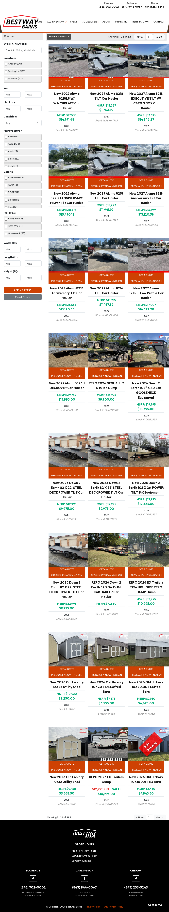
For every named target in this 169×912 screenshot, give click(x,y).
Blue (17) (12, 206)
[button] (33, 878)
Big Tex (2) (13, 158)
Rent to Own (141, 21)
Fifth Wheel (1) (15, 225)
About (106, 21)
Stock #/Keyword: (15, 43)
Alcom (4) (13, 136)
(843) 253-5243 (154, 6)
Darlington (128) (16, 71)
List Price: (10, 102)
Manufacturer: (13, 130)
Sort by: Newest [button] (58, 36)
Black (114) (13, 199)
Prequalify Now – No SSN (66, 86)
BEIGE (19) (13, 192)
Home (39, 21)
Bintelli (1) (13, 165)
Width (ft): (10, 243)
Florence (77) (15, 78)
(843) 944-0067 (132, 6)
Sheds (73, 21)
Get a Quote (67, 80)
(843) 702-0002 (109, 6)
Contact (159, 21)
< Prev (139, 37)
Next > (159, 37)
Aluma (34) (14, 143)
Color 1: (8, 171)
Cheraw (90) (15, 63)
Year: (7, 88)
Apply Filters (23, 290)
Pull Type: (10, 212)
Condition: (10, 116)
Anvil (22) (13, 151)
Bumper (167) (15, 218)
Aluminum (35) (16, 177)
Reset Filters (22, 297)
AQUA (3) (13, 184)
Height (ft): (11, 271)
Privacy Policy (93, 906)
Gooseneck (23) (16, 233)
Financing (121, 21)
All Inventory (56, 21)
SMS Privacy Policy (113, 906)
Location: (10, 58)
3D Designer (89, 21)
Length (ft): (11, 257)
